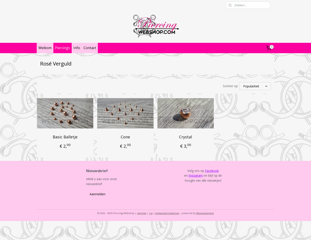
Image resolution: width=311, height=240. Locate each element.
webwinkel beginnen (167, 213)
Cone (125, 136)
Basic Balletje (65, 136)
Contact (90, 47)
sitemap (141, 213)
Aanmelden (97, 194)
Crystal (185, 136)
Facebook (212, 171)
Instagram (196, 175)
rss (150, 213)
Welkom (45, 47)
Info (76, 47)
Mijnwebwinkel (205, 213)
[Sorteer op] (255, 86)
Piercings (62, 47)
